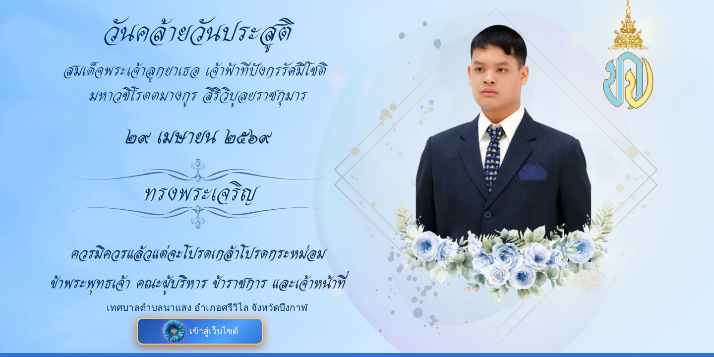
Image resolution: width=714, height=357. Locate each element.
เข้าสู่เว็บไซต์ (200, 331)
